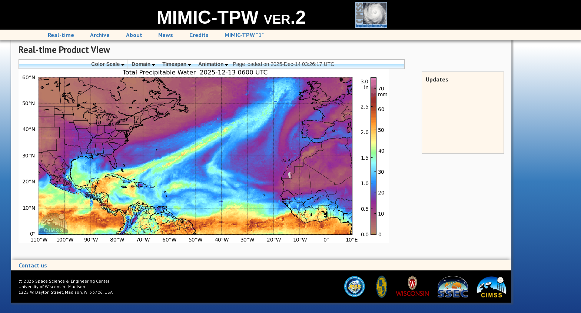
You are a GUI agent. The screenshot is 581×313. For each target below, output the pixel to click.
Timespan (176, 64)
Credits (199, 35)
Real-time (61, 35)
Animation (213, 64)
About (134, 35)
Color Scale (107, 64)
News (165, 35)
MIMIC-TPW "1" (244, 35)
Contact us (33, 265)
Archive (100, 35)
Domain (143, 64)
